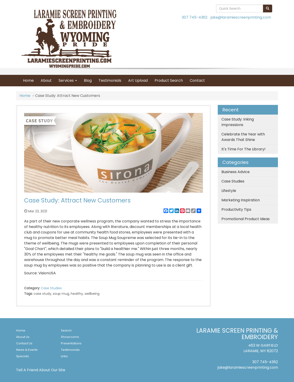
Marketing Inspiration (240, 200)
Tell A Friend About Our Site (40, 370)
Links (64, 356)
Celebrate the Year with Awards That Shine (243, 137)
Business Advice (235, 171)
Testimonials (110, 80)
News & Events (27, 350)
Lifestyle (228, 190)
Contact (197, 80)
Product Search (169, 80)
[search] (267, 8)
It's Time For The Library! (243, 149)
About (46, 80)
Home (28, 80)
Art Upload (138, 80)
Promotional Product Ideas (245, 219)
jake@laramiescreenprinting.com (241, 17)
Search (66, 330)
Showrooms (70, 337)
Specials (22, 356)
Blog (88, 80)
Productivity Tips (236, 209)
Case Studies (51, 288)
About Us (22, 337)
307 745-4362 (194, 17)
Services (68, 80)
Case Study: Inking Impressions (237, 122)
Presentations (71, 343)
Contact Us (24, 343)
